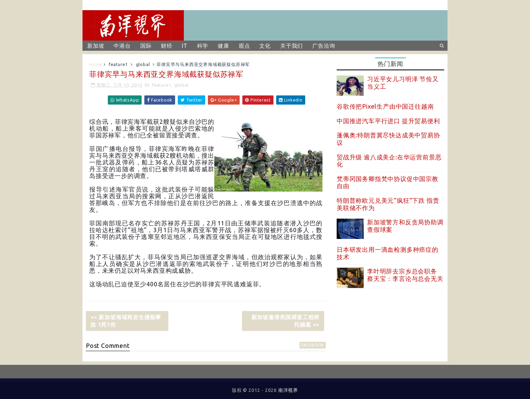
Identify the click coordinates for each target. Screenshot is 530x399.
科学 (203, 46)
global (143, 64)
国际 (146, 46)
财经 (166, 46)
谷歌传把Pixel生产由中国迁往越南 (385, 106)
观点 (244, 46)
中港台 (122, 46)
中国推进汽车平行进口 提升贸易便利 (388, 120)
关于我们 (291, 46)
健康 (223, 46)
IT (185, 46)
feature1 (118, 64)
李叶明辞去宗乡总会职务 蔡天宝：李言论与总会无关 (405, 275)
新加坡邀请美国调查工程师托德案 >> (285, 321)
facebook (312, 345)
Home (95, 64)
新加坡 (95, 46)
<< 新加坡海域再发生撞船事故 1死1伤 (126, 321)
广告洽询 (323, 46)
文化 (265, 46)
